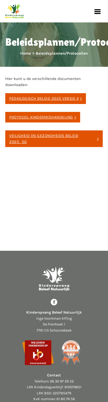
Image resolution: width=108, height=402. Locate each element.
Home (25, 53)
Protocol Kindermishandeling (41, 117)
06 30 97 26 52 (62, 381)
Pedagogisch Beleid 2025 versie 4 (44, 98)
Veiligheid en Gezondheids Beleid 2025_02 (43, 138)
